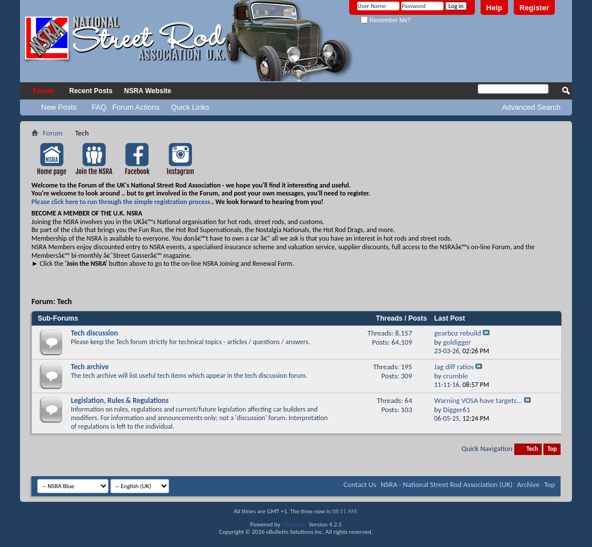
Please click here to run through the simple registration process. (121, 202)
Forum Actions (135, 107)
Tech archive (90, 366)
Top (552, 449)
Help (494, 7)
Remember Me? (385, 20)
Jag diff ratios (454, 366)
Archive (528, 484)
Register (534, 7)
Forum (43, 91)
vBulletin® (294, 524)
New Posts (59, 107)
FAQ (98, 107)
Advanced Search (531, 107)
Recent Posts (91, 91)
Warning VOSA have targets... (478, 400)
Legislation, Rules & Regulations (120, 400)
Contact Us (359, 484)
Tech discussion (94, 333)
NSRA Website (147, 91)
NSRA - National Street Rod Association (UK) (447, 484)
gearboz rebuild (457, 333)
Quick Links (190, 107)
